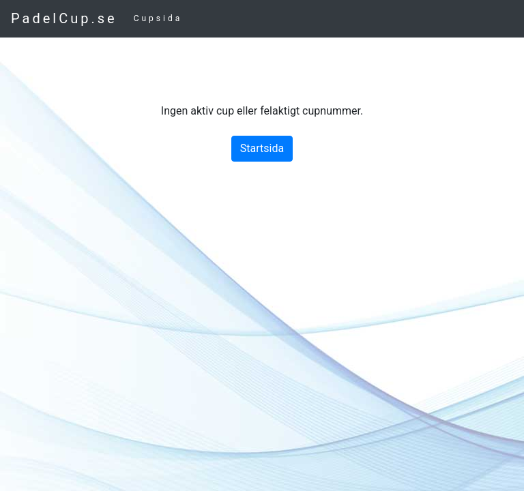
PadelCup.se (64, 18)
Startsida (262, 148)
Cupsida (158, 18)
